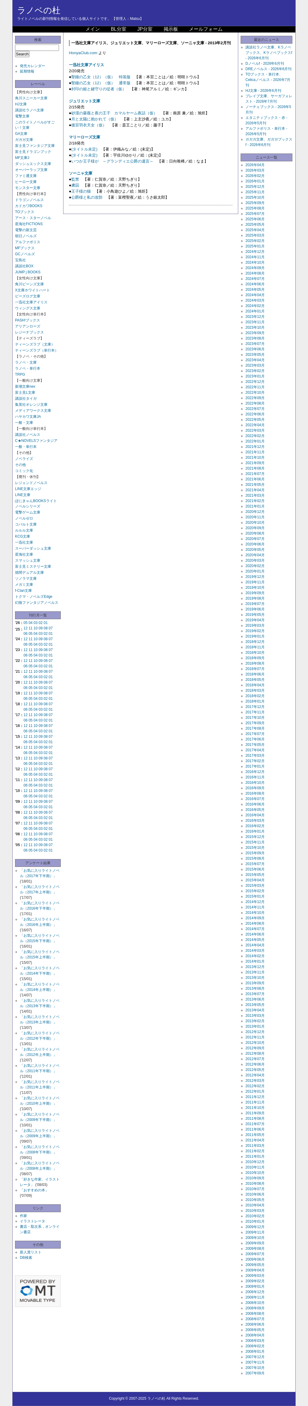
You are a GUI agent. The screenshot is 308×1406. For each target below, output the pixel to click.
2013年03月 (255, 1015)
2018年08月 (255, 663)
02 (40, 623)
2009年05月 (255, 1265)
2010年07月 (255, 1189)
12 (25, 628)
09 (40, 628)
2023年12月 (255, 317)
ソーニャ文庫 (80, 173)
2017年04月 (255, 750)
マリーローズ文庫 (84, 137)
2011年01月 (255, 1156)
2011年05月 (255, 1135)
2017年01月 (255, 766)
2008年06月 (255, 1324)
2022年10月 (255, 392)
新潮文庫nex (25, 386)
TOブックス (24, 212)
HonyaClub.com (83, 53)
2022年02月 (255, 436)
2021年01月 (255, 506)
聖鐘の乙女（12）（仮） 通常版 (101, 83)
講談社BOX (24, 266)
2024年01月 (255, 311)
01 (46, 623)
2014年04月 (255, 945)
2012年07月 (255, 1059)
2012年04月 (255, 1075)
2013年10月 (255, 978)
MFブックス (25, 248)
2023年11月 (255, 322)
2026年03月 (255, 170)
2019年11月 (255, 582)
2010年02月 (255, 1216)
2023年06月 (255, 349)
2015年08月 (255, 858)
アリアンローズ (27, 326)
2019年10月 (255, 587)
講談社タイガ (26, 398)
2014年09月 (255, 918)
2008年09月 (255, 1308)
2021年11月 (255, 452)
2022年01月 (255, 441)
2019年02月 (255, 631)
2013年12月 (255, 967)
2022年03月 (255, 430)
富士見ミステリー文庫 (33, 566)
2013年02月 (255, 1021)
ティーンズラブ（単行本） (36, 350)
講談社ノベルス (27, 435)
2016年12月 (255, 772)
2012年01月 (255, 1091)
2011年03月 (255, 1146)
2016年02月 (255, 826)
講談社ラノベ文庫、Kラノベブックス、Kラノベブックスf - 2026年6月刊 (268, 52)
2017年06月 (255, 739)
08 (46, 628)
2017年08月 (255, 728)
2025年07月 (255, 214)
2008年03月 (255, 1341)
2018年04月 (255, 685)
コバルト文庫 (26, 524)
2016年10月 (255, 783)
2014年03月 (255, 950)
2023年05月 (255, 354)
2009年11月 (255, 1232)
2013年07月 (255, 994)
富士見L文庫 (25, 392)
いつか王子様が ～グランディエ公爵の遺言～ (112, 161)
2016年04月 (255, 815)
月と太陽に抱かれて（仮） (94, 119)
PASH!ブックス (27, 320)
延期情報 (27, 71)
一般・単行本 (26, 447)
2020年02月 (255, 566)
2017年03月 (255, 755)
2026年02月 (255, 176)
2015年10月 (255, 848)
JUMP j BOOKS (27, 272)
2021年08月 (255, 468)
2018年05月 (255, 680)
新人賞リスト (31, 1252)
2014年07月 (255, 929)
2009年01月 (255, 1286)
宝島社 (20, 260)
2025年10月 (255, 197)
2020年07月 (255, 539)
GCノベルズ (25, 254)
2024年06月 (255, 284)
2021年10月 (255, 457)
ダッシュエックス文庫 (33, 164)
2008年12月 (255, 1292)
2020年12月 (255, 512)
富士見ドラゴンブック (33, 152)
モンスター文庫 (27, 188)
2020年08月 (255, 533)
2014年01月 (255, 961)
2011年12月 (255, 1097)
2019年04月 (255, 620)
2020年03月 (255, 560)
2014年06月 (255, 934)
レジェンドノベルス (31, 483)
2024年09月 (255, 268)
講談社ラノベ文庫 (29, 110)
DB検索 (26, 1257)
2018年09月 (255, 658)
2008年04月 (255, 1335)
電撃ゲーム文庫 (27, 512)
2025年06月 (255, 219)
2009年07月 (255, 1254)
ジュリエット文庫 (84, 101)
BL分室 (118, 29)
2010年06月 (255, 1194)
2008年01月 (255, 1351)
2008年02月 (255, 1346)
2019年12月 (255, 577)
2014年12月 (255, 902)
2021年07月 (255, 474)
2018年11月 (255, 647)
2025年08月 (255, 208)
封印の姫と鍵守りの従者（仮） (98, 89)
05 (25, 623)
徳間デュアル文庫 (29, 572)
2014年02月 (255, 956)
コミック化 (24, 471)
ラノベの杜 (38, 10)
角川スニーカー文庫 (31, 98)
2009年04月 (255, 1270)
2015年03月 (255, 885)
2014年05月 (255, 940)
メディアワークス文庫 (33, 410)
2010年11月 (255, 1167)
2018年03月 (255, 690)
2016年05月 (255, 810)
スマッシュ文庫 (27, 560)
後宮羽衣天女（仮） (88, 125)
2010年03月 (255, 1211)
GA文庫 (21, 134)
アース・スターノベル (33, 218)
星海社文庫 (24, 554)
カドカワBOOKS (28, 206)
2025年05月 (255, 224)
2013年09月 (255, 983)
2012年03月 (255, 1081)
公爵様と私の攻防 (87, 197)
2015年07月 (255, 864)
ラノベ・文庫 (26, 362)
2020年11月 (255, 517)
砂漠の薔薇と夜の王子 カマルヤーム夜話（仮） (114, 113)
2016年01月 (255, 831)
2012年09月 (255, 1048)
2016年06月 (255, 804)
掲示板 (171, 29)
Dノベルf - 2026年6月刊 (264, 63)
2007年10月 (255, 1368)
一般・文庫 (24, 423)
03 (36, 623)
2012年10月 (255, 1043)
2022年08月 (255, 403)
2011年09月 (255, 1113)
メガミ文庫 (24, 584)
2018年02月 (255, 696)
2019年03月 (255, 625)
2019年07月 (255, 604)
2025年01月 (255, 246)
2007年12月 (255, 1357)
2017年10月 (255, 717)
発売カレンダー (32, 66)
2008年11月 (255, 1297)
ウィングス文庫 (27, 308)
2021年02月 (255, 501)
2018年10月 (255, 652)
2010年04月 (255, 1205)
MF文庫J (22, 158)
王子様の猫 (81, 191)
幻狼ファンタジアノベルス (36, 603)
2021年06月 (255, 479)
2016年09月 (255, 788)
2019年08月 (255, 598)
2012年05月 (255, 1070)
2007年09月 (255, 1373)
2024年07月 (255, 279)
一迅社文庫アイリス (31, 302)
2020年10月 (255, 522)
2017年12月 (255, 707)
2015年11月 (255, 842)
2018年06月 (255, 674)
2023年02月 (255, 371)
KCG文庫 (22, 536)
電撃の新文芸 (26, 230)
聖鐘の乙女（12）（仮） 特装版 (101, 77)
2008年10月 (255, 1303)
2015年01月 (255, 896)
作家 (23, 1216)
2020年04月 (255, 555)
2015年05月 (255, 875)
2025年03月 (255, 235)
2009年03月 (255, 1276)
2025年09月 (255, 203)
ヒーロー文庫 (26, 182)
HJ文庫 (21, 104)
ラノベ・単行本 (27, 368)
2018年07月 (255, 669)
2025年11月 (255, 192)
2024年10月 (255, 262)
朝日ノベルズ (26, 236)
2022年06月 (255, 414)
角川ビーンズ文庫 (29, 284)
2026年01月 (255, 181)
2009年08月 (255, 1248)
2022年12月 (255, 382)
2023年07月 (255, 344)
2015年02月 (255, 891)
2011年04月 (255, 1140)
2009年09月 (255, 1243)
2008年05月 (255, 1330)
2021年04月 (255, 490)
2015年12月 (255, 837)
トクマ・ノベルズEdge (33, 596)
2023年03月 (255, 365)
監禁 (75, 179)
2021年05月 (255, 485)
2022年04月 (255, 425)
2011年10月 (255, 1108)
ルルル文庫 (24, 530)
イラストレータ (32, 1221)
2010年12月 (255, 1162)
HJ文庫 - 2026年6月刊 (263, 90)
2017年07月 (255, 734)
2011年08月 (255, 1118)
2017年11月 (255, 712)
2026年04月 (255, 165)
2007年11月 (255, 1362)
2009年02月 (255, 1281)
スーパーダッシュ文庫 (33, 548)
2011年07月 (255, 1124)
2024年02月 (255, 306)
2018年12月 (255, 642)
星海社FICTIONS (29, 224)
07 (51, 628)
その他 (20, 465)
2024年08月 (255, 273)
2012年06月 (255, 1064)
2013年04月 (255, 1010)
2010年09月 (255, 1178)
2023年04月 (255, 360)
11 (30, 628)
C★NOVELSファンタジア (36, 441)
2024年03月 (255, 300)
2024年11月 (255, 257)
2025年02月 (255, 241)
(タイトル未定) (84, 149)
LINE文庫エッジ (28, 489)
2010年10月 (255, 1173)
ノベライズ (24, 459)
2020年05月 (255, 550)
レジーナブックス (29, 332)
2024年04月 (255, 295)
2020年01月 (255, 571)
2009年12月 (255, 1227)
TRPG (20, 374)
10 (36, 628)
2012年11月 (255, 1037)
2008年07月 (255, 1319)
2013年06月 (255, 999)
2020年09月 (255, 528)
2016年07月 (255, 799)
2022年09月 (255, 398)
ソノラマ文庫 (26, 578)
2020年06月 (255, 544)
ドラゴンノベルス (29, 200)
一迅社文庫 (24, 542)
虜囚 (75, 185)
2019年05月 (255, 615)
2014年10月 (255, 913)
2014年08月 (255, 923)
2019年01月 (255, 636)
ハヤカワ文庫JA (28, 416)
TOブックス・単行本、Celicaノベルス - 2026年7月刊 (267, 79)
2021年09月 (255, 463)
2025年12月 (255, 187)
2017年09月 (255, 723)
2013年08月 (255, 988)
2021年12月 (255, 447)
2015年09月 (255, 853)
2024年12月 (255, 252)
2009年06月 (255, 1259)
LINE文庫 (22, 495)
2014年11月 (255, 907)
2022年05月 (255, 419)
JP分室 (144, 29)
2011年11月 (255, 1102)
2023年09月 (255, 333)
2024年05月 (255, 289)
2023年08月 (255, 338)
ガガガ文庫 (24, 140)
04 (30, 623)
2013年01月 (255, 1026)
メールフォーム (206, 29)
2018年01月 (255, 701)
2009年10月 (255, 1238)
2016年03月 (255, 820)
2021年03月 (255, 495)
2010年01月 (255, 1221)
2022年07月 (255, 409)
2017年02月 (255, 761)
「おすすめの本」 (34, 1190)
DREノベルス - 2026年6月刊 (268, 69)
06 (25, 634)
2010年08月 (255, 1183)
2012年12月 (255, 1032)
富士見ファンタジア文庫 (35, 146)
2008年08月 (255, 1313)
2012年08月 (255, 1053)
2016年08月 (255, 793)
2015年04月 (255, 880)
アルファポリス (27, 242)
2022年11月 (255, 387)
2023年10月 (255, 327)
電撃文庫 (22, 116)
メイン (92, 29)
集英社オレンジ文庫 (31, 404)
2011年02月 (255, 1151)
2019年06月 (255, 609)
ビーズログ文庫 (27, 296)
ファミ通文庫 (26, 176)
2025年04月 (255, 230)
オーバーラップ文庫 (31, 170)
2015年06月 (255, 869)
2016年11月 (255, 777)
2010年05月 (255, 1200)
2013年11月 (255, 972)
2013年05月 (255, 1005)
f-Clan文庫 (23, 590)
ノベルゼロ (24, 518)
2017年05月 (255, 745)
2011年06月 (255, 1129)
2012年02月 (255, 1086)
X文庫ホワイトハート (32, 290)
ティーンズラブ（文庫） (35, 344)
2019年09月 (255, 593)
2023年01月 (255, 376)
